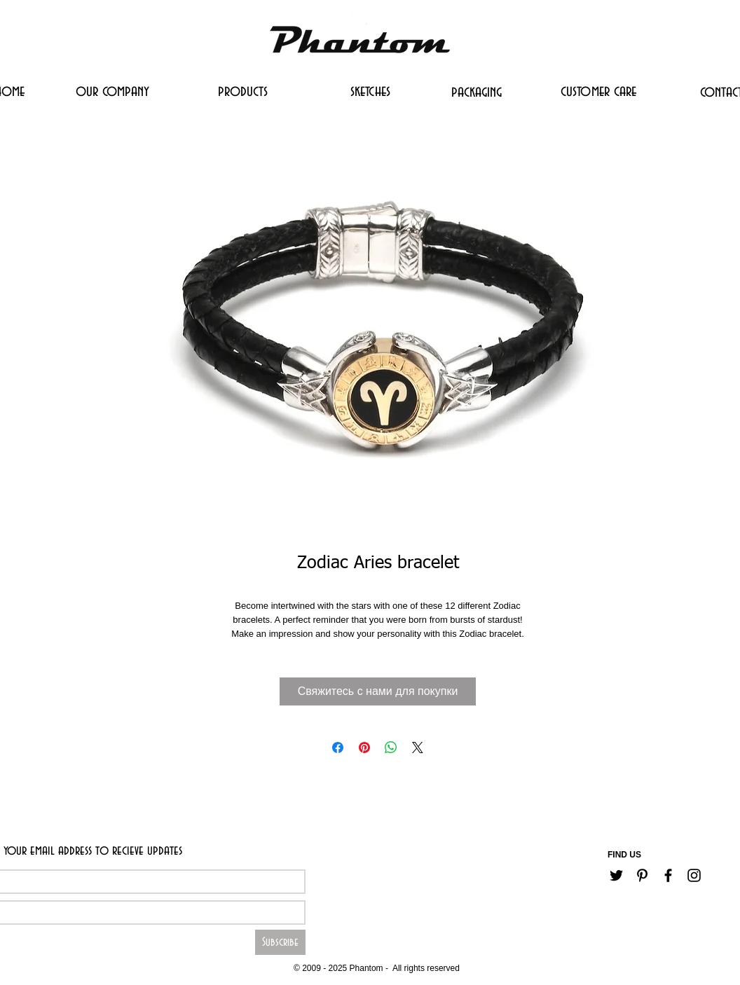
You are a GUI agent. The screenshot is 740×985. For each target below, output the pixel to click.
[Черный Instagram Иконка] (694, 875)
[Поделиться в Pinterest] (364, 747)
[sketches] (370, 91)
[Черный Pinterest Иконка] (642, 875)
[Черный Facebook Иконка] (668, 875)
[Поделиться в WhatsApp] (391, 747)
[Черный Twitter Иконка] (616, 875)
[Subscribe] (280, 942)
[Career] (331, 947)
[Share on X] (417, 747)
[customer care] (598, 91)
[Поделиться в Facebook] (337, 747)
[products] (243, 91)
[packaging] (476, 91)
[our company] (112, 91)
